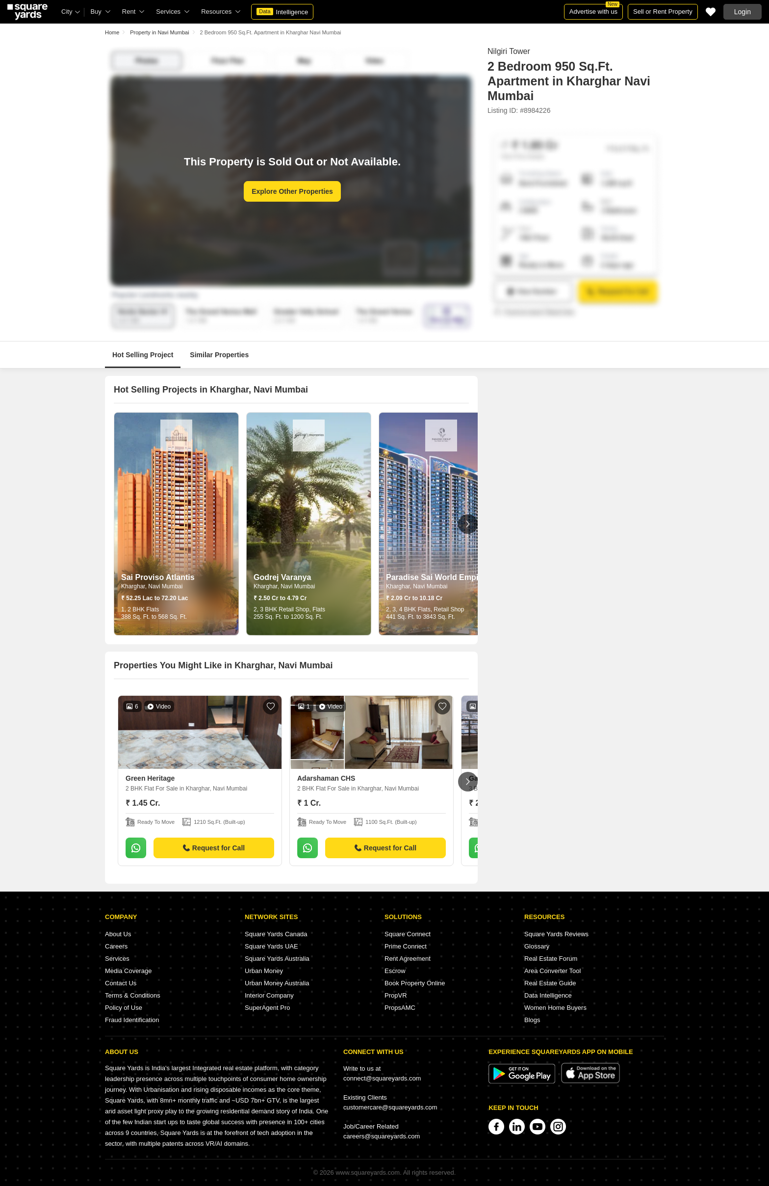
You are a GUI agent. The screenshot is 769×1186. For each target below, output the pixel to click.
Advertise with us (594, 9)
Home (112, 32)
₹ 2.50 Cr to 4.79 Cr (280, 598)
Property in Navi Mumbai (159, 32)
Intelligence (282, 12)
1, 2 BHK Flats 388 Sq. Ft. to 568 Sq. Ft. (154, 613)
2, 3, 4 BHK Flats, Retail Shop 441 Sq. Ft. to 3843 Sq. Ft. (425, 613)
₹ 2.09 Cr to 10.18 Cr (414, 598)
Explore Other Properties (292, 191)
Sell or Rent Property (662, 11)
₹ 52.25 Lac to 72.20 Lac (154, 598)
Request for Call (214, 848)
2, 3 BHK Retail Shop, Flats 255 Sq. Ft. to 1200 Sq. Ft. (289, 613)
